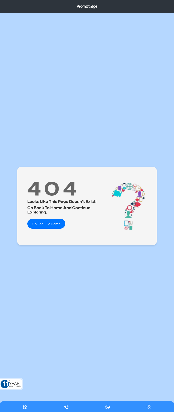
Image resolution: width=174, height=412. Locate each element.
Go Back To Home (46, 224)
